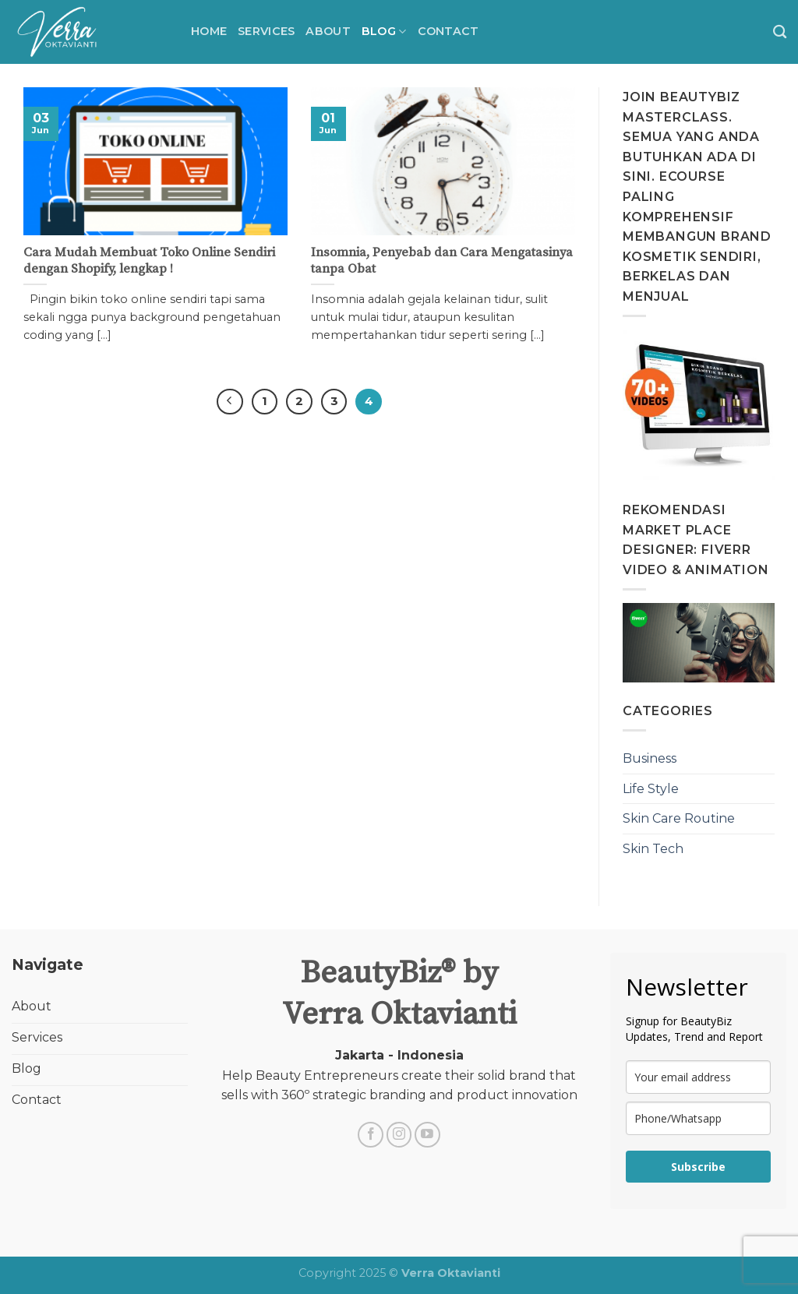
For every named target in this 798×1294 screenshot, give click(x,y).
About (327, 31)
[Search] (779, 32)
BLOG (384, 31)
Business (649, 758)
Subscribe (698, 1166)
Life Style (651, 788)
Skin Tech (653, 848)
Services (266, 31)
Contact (448, 31)
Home (209, 31)
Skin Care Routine (679, 818)
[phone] (698, 1118)
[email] (698, 1077)
